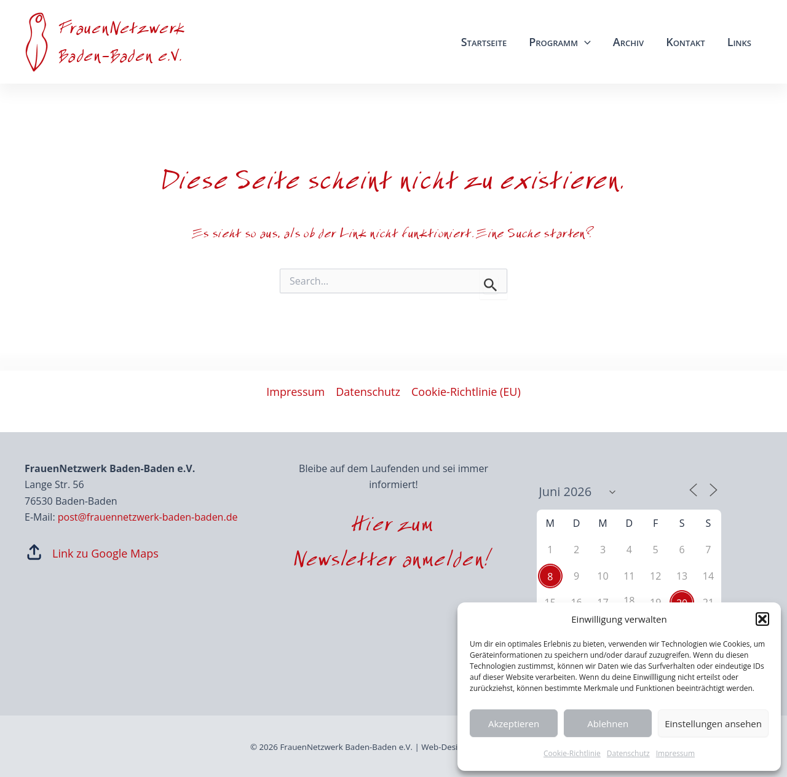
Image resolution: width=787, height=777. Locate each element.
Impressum (675, 753)
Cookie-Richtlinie (572, 753)
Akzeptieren (513, 723)
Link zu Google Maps (105, 553)
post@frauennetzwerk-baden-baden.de (148, 517)
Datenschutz (628, 753)
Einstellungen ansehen (713, 723)
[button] (762, 619)
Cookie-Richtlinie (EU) (466, 391)
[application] (584, 41)
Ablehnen (607, 723)
